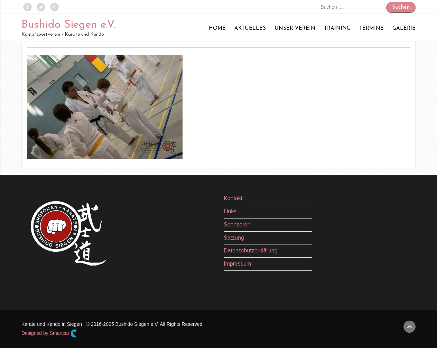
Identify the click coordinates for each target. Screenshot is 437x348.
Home (217, 28)
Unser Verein (295, 28)
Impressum (237, 264)
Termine (371, 28)
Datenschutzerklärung (251, 250)
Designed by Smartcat (49, 333)
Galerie (404, 28)
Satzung (234, 238)
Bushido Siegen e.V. (68, 24)
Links (230, 211)
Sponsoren (237, 224)
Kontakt (233, 198)
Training (337, 28)
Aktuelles (250, 28)
